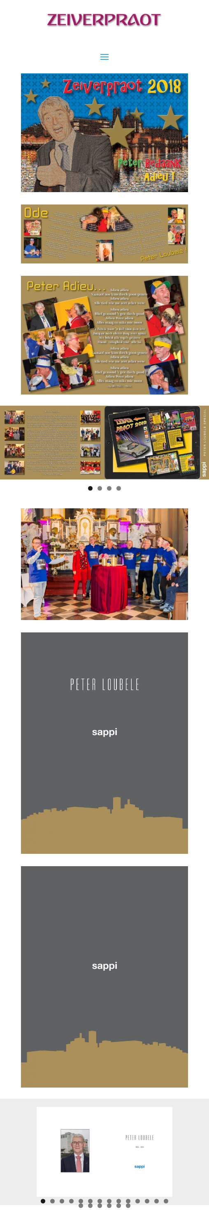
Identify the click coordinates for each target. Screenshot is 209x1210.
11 (137, 1201)
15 (81, 1205)
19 (118, 1205)
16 (90, 1205)
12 (147, 1201)
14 (166, 1201)
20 (128, 1205)
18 (109, 1205)
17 (100, 1205)
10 (128, 1201)
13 (156, 1201)
